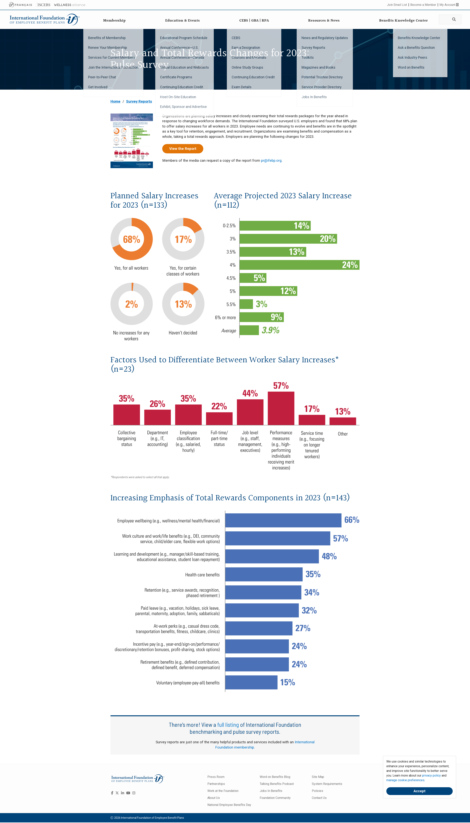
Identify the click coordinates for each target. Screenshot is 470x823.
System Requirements (327, 784)
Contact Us (319, 798)
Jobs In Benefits (271, 791)
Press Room (215, 777)
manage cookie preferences (405, 780)
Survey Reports (139, 101)
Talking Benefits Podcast (277, 784)
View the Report (182, 149)
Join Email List (397, 5)
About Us (213, 798)
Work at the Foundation (223, 791)
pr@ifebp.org (271, 160)
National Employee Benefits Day (229, 805)
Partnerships (216, 784)
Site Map (318, 777)
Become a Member (423, 5)
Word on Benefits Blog (275, 777)
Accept (419, 791)
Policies (317, 791)
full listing (228, 724)
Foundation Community (275, 798)
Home (115, 101)
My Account (449, 5)
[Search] (453, 19)
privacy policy (431, 775)
